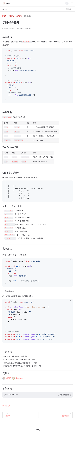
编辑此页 (6, 406)
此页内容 (69, 9)
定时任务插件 (28, 16)
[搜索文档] (67, 3)
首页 (4, 16)
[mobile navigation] (71, 3)
